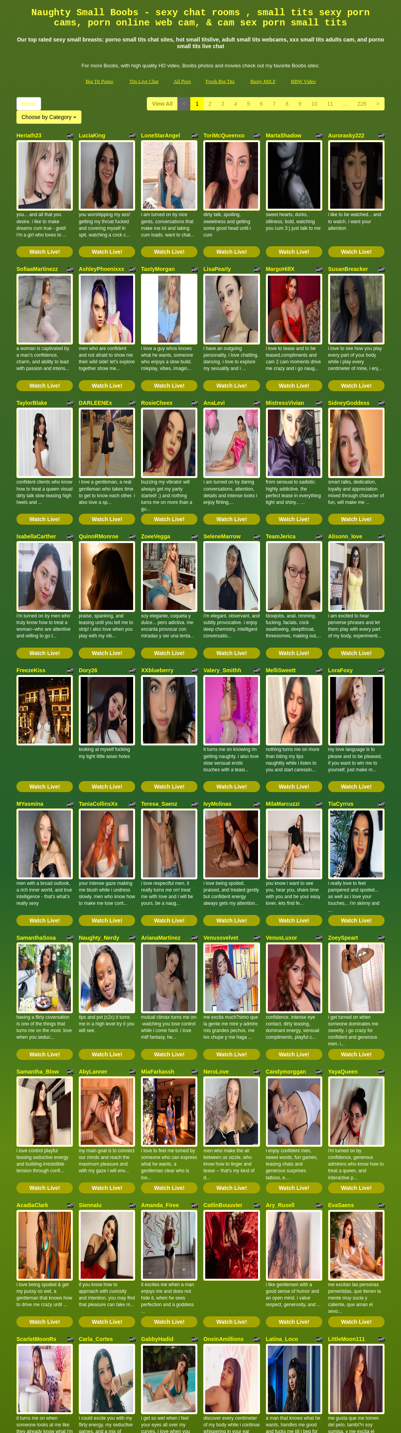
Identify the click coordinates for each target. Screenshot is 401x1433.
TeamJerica (281, 454)
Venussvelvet (220, 772)
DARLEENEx (95, 348)
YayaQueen (343, 878)
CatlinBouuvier (222, 984)
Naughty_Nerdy (99, 772)
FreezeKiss (30, 560)
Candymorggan (286, 878)
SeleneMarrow (221, 454)
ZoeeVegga (155, 454)
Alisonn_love (345, 454)
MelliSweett (281, 560)
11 (330, 104)
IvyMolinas (217, 666)
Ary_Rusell (280, 984)
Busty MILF (263, 81)
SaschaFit (279, 1196)
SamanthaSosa (36, 772)
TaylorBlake (31, 348)
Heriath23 (29, 135)
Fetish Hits (206, 1421)
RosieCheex (156, 348)
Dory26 (88, 560)
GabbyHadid (157, 1090)
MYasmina (29, 666)
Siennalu (90, 984)
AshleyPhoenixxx (101, 241)
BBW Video (303, 81)
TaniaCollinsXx (98, 666)
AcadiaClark (32, 984)
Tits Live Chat (144, 81)
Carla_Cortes (96, 1090)
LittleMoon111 (346, 1090)
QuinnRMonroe (98, 454)
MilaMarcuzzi (283, 666)
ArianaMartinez (160, 772)
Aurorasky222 (346, 135)
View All (162, 104)
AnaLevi (213, 348)
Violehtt (26, 1196)
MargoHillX (280, 241)
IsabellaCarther (36, 454)
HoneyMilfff (156, 1196)
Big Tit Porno (99, 81)
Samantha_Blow (37, 878)
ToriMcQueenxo (223, 135)
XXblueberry (157, 560)
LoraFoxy (340, 560)
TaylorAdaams (97, 1196)
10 (314, 104)
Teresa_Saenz (159, 666)
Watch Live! (44, 224)
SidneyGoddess (349, 348)
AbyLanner (93, 878)
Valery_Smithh (222, 560)
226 (361, 104)
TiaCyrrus (341, 666)
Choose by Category (49, 117)
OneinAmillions (223, 1090)
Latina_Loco (282, 1090)
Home (29, 104)
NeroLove (216, 878)
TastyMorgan (158, 241)
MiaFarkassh (157, 878)
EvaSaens (341, 984)
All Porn (182, 81)
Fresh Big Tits (220, 81)
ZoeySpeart (343, 772)
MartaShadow (284, 135)
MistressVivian (285, 348)
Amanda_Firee (160, 984)
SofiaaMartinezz (37, 241)
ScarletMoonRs (36, 1090)
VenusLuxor (281, 772)
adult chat (191, 1365)
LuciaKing (92, 135)
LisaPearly (217, 241)
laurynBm (216, 1196)
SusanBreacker (348, 241)
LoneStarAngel (160, 135)
